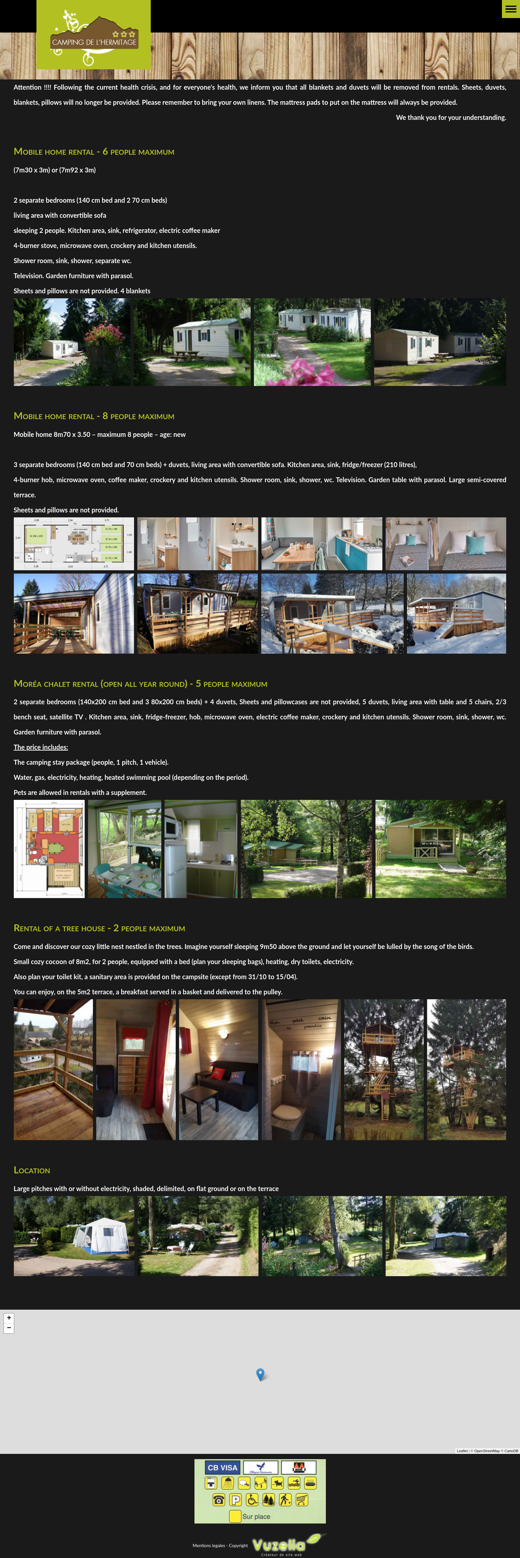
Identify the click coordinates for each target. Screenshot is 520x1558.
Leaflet (462, 1451)
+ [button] (9, 1318)
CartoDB (511, 1451)
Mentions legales (209, 1545)
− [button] (9, 1328)
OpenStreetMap (487, 1451)
